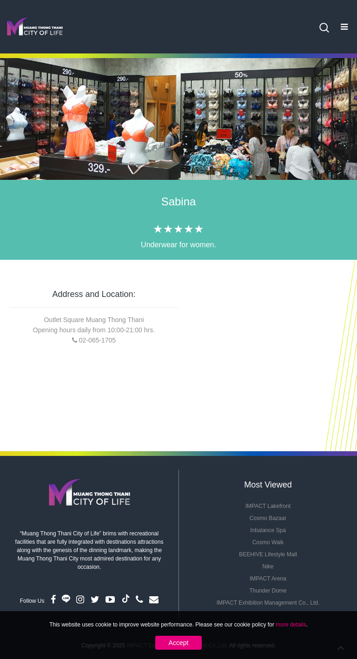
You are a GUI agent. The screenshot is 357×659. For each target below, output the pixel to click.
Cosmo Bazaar (268, 518)
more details (291, 624)
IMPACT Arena (268, 578)
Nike (267, 566)
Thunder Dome (267, 590)
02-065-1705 (97, 340)
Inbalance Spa (268, 530)
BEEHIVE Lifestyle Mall (268, 554)
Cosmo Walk (268, 542)
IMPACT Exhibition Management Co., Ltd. (268, 603)
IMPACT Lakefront (268, 506)
